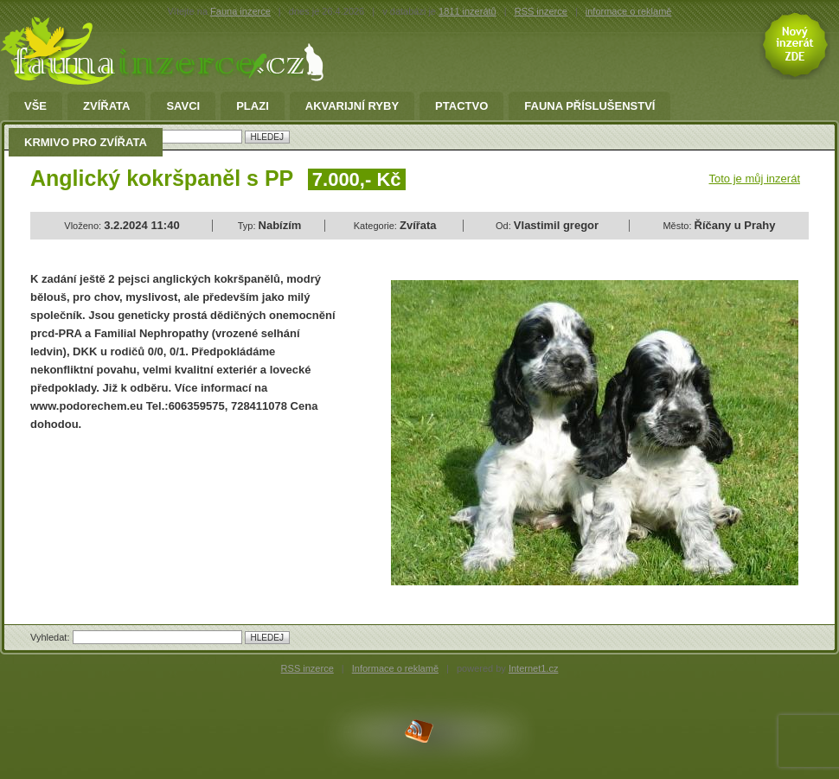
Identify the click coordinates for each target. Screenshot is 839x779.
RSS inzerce (541, 11)
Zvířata (106, 106)
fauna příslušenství (589, 106)
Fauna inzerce (240, 11)
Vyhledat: (51, 637)
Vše (35, 106)
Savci (183, 106)
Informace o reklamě (395, 668)
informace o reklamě (629, 11)
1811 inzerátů (467, 11)
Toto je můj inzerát (755, 178)
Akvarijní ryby (352, 106)
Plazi (253, 106)
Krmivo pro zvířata (86, 143)
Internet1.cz (533, 668)
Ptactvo (461, 106)
